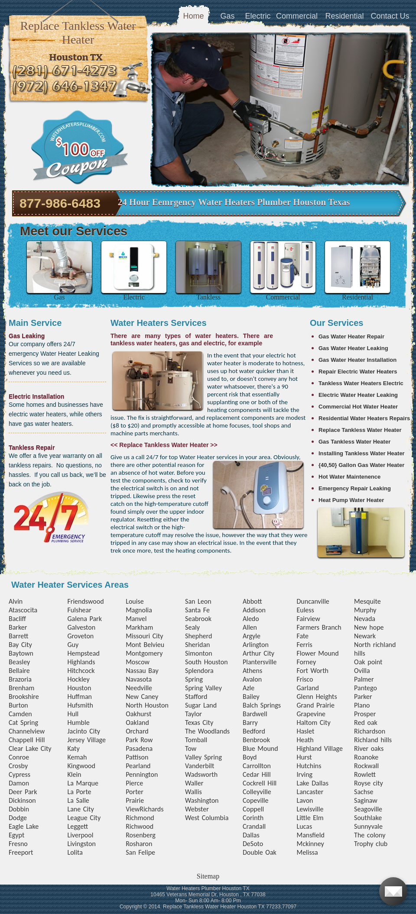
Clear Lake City (30, 748)
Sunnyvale (368, 826)
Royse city (368, 783)
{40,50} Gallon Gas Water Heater (361, 465)
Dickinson (22, 800)
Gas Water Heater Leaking (353, 348)
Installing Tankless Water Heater (361, 453)
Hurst (304, 757)
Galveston (81, 627)
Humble (78, 722)
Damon (19, 783)
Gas (227, 16)
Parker (363, 696)
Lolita (74, 852)
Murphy (365, 610)
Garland (307, 688)
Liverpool (80, 835)
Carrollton (257, 766)
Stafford (196, 696)
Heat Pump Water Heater (351, 500)
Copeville (255, 800)
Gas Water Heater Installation (357, 360)
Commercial (297, 16)
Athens (252, 670)
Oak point (368, 662)
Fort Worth (312, 670)
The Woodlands (207, 731)
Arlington (256, 644)
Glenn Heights (316, 696)
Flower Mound (317, 653)
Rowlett (365, 774)
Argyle (251, 636)
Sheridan (197, 644)
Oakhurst (138, 714)
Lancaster (309, 792)
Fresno (18, 844)
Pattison (137, 757)
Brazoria (20, 679)
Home (193, 16)
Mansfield (310, 835)
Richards (151, 809)
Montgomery (144, 653)
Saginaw (365, 800)
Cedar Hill (257, 774)
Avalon (252, 679)
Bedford (254, 731)
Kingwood (81, 766)
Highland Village (319, 748)
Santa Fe (197, 610)
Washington (201, 800)
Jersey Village (86, 740)
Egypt (16, 835)
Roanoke (366, 757)
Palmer (364, 679)
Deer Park (23, 792)
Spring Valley (203, 688)
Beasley (19, 662)
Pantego (365, 688)
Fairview (308, 619)
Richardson (369, 731)
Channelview (27, 731)
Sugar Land (201, 705)
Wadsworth (201, 774)
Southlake (368, 818)
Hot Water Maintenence (349, 476)
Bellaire (19, 670)
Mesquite (367, 601)
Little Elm (309, 818)
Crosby (18, 766)
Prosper (365, 714)
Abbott (252, 601)
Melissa (307, 852)
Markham (139, 627)
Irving (304, 774)
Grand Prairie (315, 705)
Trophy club (370, 844)
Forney (306, 662)
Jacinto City (83, 731)
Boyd (250, 757)
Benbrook (256, 740)
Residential (344, 16)
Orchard (137, 731)
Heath (304, 740)
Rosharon (139, 844)
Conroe (19, 757)
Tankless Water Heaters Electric (360, 383)
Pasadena (139, 748)
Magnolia (139, 610)
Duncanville (312, 601)
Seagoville (368, 809)
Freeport (21, 852)
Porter (134, 792)
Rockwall (366, 766)
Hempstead (83, 653)
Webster (197, 809)
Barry (250, 722)
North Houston (147, 705)
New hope (369, 627)
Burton (18, 705)
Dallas (251, 835)
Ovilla (362, 670)
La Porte (79, 792)
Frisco (304, 679)
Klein (74, 774)
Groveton (80, 636)
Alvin (16, 601)
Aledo (251, 619)
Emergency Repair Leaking (354, 488)
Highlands (81, 662)
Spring (194, 679)
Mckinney (310, 844)
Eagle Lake (24, 826)
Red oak (365, 722)
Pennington (142, 774)
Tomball (196, 740)
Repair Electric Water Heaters (357, 371)
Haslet (305, 731)
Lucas (304, 826)
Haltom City (313, 722)
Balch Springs (262, 705)
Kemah (77, 757)
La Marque (82, 783)
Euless (305, 610)
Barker (18, 627)
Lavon (304, 800)
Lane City (80, 809)
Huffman (79, 696)
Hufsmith (80, 705)
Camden (20, 714)
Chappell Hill (27, 740)
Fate (302, 636)
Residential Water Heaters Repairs (364, 418)
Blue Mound (260, 748)
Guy (72, 644)
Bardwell (255, 714)
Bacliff (17, 619)
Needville (139, 688)
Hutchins (308, 766)
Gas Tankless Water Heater (354, 441)
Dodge (18, 818)
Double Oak (259, 852)
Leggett (77, 826)
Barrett (18, 636)
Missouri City (144, 636)
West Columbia (206, 818)
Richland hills (373, 740)
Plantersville (260, 662)
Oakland (137, 722)
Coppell (253, 809)
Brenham (21, 688)
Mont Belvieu (145, 644)
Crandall (254, 826)
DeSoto (253, 844)
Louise (134, 601)
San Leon (198, 601)
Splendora (199, 670)
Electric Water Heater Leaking (358, 395)
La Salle (78, 800)
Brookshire (24, 696)
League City (84, 818)
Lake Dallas (312, 783)
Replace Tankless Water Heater (359, 430)
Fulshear (79, 610)
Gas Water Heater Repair (351, 336)
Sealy (192, 627)
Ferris (304, 644)
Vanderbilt (199, 766)
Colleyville (257, 792)
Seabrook (198, 619)
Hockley (78, 679)
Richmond (140, 818)
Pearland (138, 766)
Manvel (136, 619)
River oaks (369, 748)
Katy (73, 748)
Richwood (139, 826)
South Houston (206, 662)
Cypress (19, 774)
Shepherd (198, 636)
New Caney (142, 696)
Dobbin (19, 809)
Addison (254, 610)
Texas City (199, 722)
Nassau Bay (142, 670)
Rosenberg (141, 835)
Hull (72, 714)
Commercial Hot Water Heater (358, 406)
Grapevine (310, 714)
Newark (365, 636)
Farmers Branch (318, 627)
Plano (362, 705)
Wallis (193, 792)
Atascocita (23, 610)
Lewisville (309, 809)
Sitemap (208, 876)
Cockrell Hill (259, 783)
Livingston (81, 844)
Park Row (139, 740)
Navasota (139, 679)
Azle (248, 688)
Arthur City (258, 653)
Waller (194, 783)
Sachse (363, 792)
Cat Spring (23, 722)
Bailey (251, 696)
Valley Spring (203, 757)
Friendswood (85, 601)
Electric (257, 16)
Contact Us (389, 16)
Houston (79, 688)
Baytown (21, 653)
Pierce (134, 783)
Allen (250, 627)
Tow (190, 748)
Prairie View (135, 804)
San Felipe (140, 852)
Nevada (364, 619)
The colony (369, 835)
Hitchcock (80, 670)
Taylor (193, 714)
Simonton (198, 653)
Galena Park (84, 619)
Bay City (20, 644)
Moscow (138, 662)
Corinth (253, 818)
